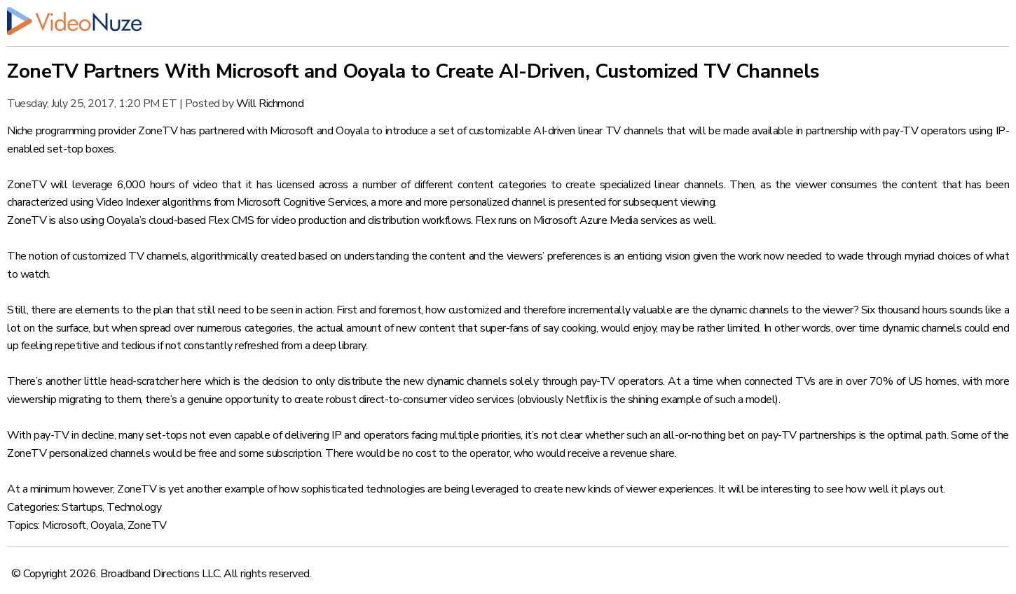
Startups (82, 507)
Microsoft (64, 525)
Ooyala (106, 525)
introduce (406, 131)
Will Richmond (270, 103)
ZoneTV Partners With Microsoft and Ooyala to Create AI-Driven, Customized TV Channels (413, 71)
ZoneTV (147, 525)
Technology (134, 507)
